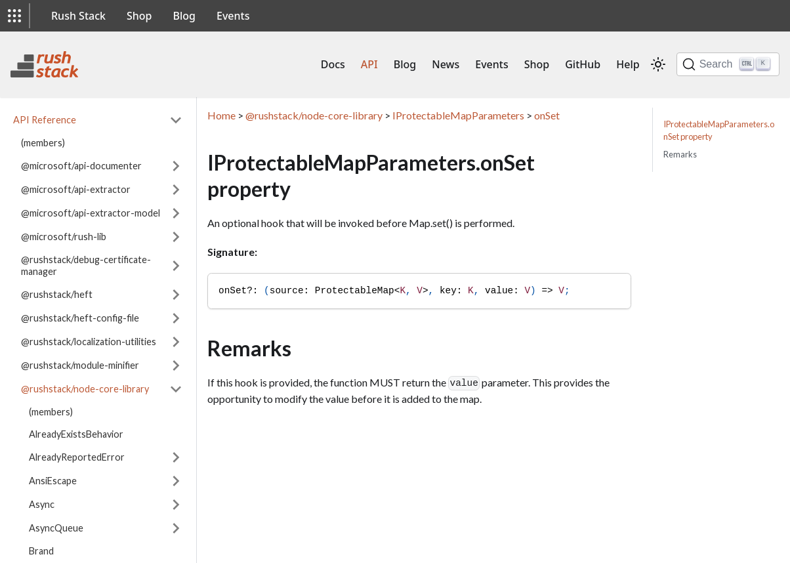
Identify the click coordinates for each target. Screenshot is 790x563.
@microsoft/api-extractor (76, 189)
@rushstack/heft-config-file (80, 317)
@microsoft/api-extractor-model (90, 213)
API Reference (44, 119)
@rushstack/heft (57, 294)
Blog (184, 16)
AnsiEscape (53, 480)
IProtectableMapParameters (458, 115)
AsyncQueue (56, 527)
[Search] (728, 64)
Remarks (680, 154)
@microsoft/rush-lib (63, 236)
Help (627, 64)
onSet (547, 115)
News (445, 64)
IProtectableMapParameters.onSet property (718, 130)
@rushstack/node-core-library (85, 388)
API (369, 64)
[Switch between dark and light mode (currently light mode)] (658, 64)
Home (221, 115)
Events (233, 16)
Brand (41, 550)
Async (41, 504)
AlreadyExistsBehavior (76, 434)
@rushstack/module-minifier (80, 365)
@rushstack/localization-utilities (88, 341)
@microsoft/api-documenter (81, 165)
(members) (43, 142)
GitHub (582, 64)
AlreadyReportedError (77, 457)
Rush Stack (78, 16)
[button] (14, 16)
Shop (139, 16)
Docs (333, 64)
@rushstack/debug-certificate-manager (86, 265)
